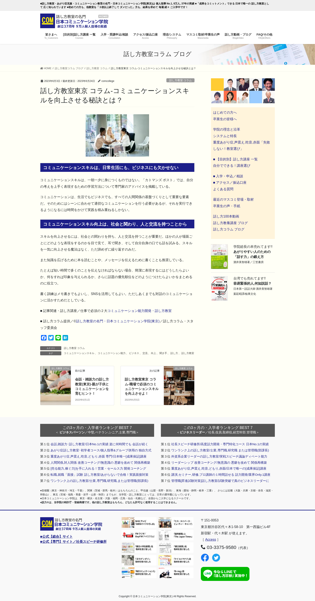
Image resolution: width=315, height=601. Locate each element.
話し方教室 (187, 353)
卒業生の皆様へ (225, 119)
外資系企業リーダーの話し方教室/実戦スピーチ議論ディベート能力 (219, 456)
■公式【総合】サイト (56, 536)
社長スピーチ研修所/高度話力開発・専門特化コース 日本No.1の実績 (220, 444)
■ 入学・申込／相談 (228, 176)
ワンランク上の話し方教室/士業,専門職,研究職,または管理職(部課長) (99, 480)
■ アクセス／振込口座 (230, 182)
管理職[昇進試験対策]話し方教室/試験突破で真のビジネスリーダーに (220, 480)
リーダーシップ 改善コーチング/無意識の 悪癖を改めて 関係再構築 (219, 462)
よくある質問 (223, 189)
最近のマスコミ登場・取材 (233, 199)
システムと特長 (225, 136)
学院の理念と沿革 (226, 129)
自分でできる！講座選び (231, 165)
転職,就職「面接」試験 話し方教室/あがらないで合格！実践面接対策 (99, 474)
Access (210, 539)
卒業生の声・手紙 (226, 206)
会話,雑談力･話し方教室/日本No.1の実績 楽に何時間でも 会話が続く (99, 444)
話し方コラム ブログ (228, 229)
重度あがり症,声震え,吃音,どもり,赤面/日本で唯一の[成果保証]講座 (218, 468)
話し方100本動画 (226, 216)
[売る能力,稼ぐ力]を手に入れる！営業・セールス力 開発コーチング (98, 468)
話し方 (174, 353)
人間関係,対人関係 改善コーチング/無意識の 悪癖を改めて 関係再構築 (100, 462)
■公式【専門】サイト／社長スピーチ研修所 (73, 541)
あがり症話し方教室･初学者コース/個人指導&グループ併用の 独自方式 (101, 450)
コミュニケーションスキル (79, 353)
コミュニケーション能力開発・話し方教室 (139, 311)
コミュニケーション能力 (112, 353)
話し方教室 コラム (180, 80)
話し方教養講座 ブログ (230, 223)
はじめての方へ (225, 112)
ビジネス (134, 353)
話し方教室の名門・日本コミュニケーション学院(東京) (118, 321)
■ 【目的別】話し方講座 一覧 (235, 159)
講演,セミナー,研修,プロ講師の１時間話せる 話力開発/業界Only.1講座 (220, 474)
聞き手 (163, 353)
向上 (153, 353)
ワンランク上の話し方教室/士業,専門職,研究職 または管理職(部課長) (220, 450)
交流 (145, 353)
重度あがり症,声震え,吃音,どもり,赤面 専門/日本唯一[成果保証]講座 (99, 456)
